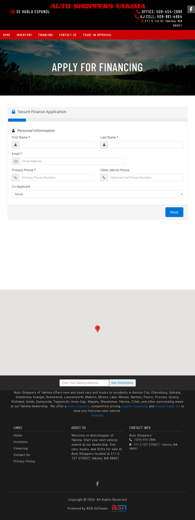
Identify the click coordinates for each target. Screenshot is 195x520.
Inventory (24, 35)
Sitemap (97, 415)
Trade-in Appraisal (97, 35)
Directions (122, 383)
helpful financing (134, 406)
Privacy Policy (24, 461)
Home (7, 35)
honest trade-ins (167, 406)
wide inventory (78, 406)
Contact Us (68, 35)
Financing (45, 35)
